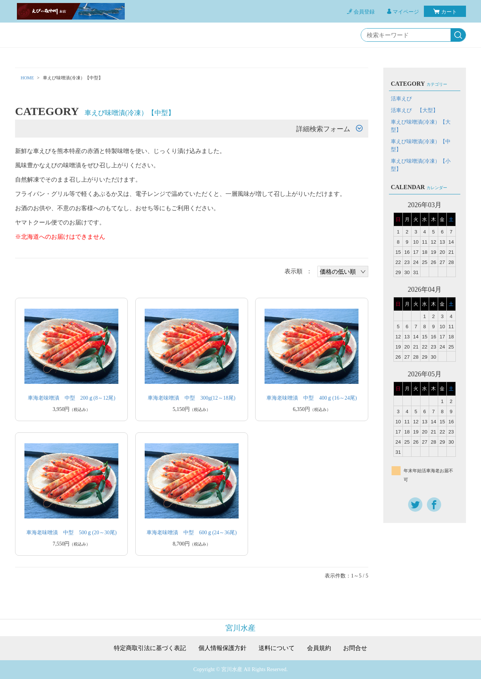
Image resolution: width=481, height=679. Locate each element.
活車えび (401, 99)
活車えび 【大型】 (414, 110)
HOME (27, 77)
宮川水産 (240, 628)
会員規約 (319, 648)
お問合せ (355, 648)
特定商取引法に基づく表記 (150, 648)
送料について (277, 648)
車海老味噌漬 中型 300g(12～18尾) (191, 398)
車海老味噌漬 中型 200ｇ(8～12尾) (71, 398)
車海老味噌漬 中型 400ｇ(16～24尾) (311, 398)
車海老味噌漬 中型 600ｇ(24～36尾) (192, 532)
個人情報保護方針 (222, 648)
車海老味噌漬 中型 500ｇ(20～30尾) (71, 532)
